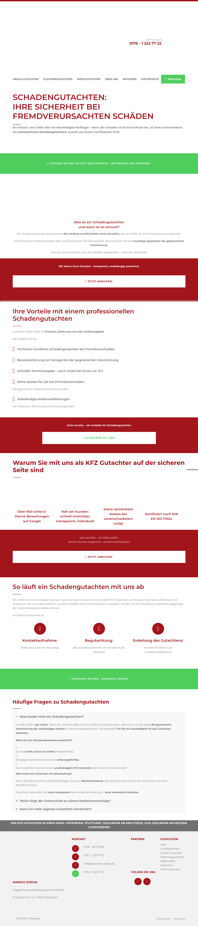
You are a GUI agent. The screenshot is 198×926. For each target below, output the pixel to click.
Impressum (179, 918)
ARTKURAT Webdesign (28, 918)
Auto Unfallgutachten (170, 846)
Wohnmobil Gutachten (167, 863)
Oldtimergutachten (172, 857)
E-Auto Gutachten (171, 853)
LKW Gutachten (170, 869)
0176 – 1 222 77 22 (145, 43)
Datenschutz (163, 918)
